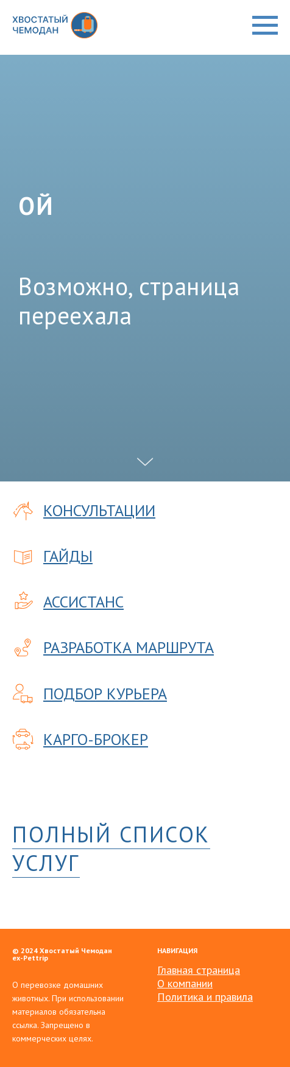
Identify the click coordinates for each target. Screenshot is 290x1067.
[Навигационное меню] (265, 25)
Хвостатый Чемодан (76, 950)
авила (239, 997)
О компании (185, 983)
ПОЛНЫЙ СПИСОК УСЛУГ (111, 848)
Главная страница (198, 970)
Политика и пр (191, 997)
